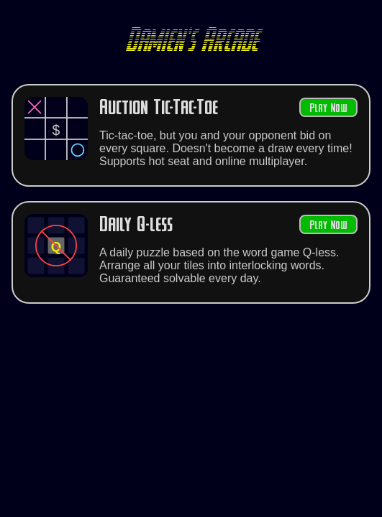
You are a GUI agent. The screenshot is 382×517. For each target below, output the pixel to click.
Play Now (328, 108)
